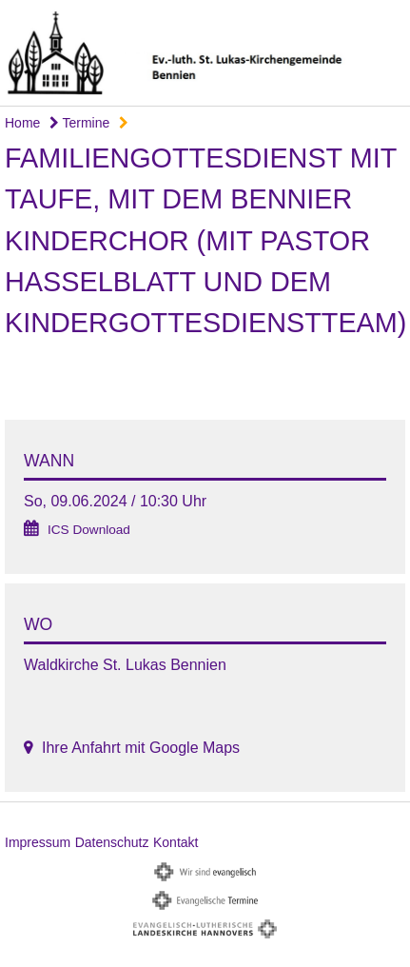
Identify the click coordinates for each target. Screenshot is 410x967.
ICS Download (89, 530)
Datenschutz (112, 842)
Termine (79, 122)
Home (22, 122)
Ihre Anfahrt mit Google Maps (141, 748)
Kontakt (175, 842)
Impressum (37, 842)
